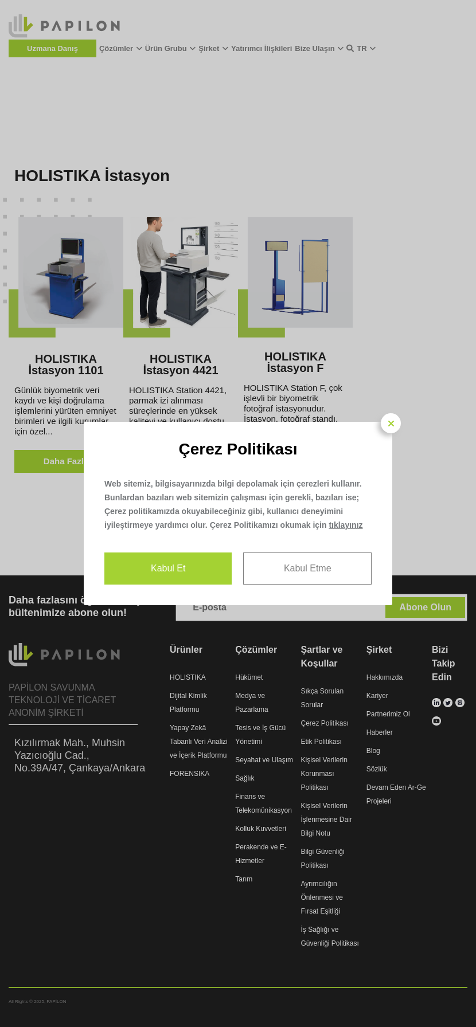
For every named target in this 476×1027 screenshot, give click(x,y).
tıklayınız (345, 525)
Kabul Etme (307, 568)
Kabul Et (168, 568)
